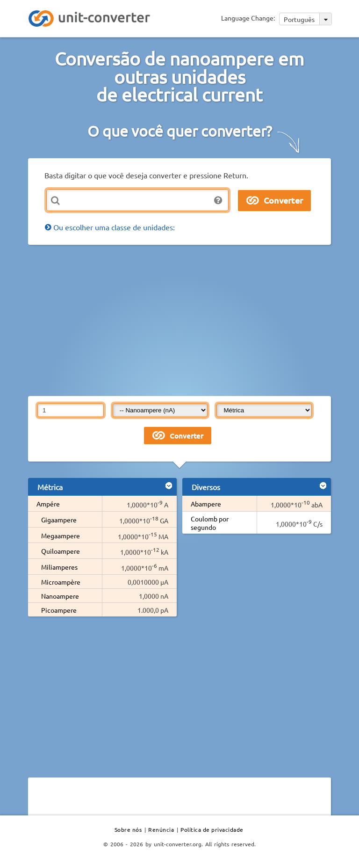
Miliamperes (59, 567)
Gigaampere (59, 519)
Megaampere (60, 535)
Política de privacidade (212, 829)
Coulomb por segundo (210, 522)
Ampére (48, 503)
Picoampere (59, 610)
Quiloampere (60, 551)
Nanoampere (60, 596)
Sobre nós (128, 829)
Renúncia (161, 829)
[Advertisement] (193, 319)
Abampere (206, 503)
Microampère (60, 582)
